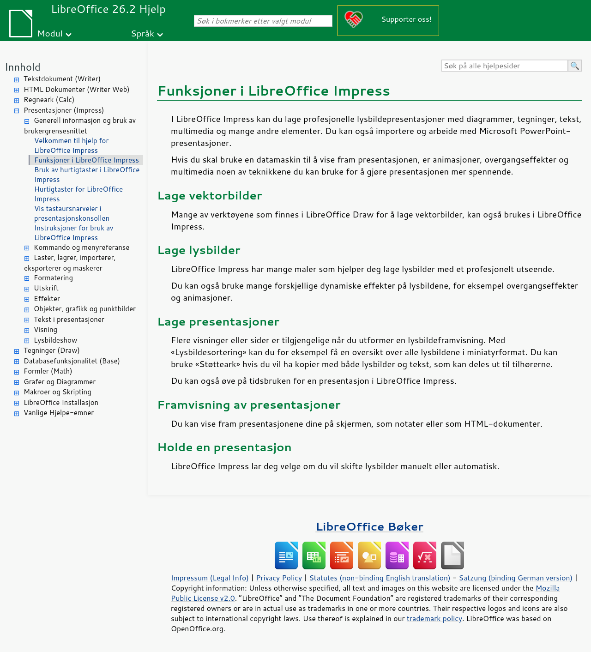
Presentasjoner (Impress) (64, 110)
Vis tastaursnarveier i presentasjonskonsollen (71, 213)
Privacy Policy (279, 578)
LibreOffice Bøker (369, 526)
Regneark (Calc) (49, 99)
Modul (50, 33)
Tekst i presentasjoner (69, 319)
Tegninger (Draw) (52, 350)
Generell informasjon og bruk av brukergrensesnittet (80, 125)
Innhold (23, 67)
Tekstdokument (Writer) (62, 79)
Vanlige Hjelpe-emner (59, 412)
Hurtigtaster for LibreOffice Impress (78, 194)
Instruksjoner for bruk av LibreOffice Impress (73, 232)
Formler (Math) (48, 371)
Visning (45, 329)
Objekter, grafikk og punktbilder (85, 309)
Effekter (47, 298)
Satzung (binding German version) (516, 578)
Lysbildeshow (55, 340)
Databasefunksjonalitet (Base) (72, 361)
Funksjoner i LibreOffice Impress (86, 160)
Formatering (53, 278)
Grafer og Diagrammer (60, 381)
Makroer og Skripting (57, 392)
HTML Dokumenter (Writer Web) (77, 89)
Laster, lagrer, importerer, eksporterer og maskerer (70, 263)
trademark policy (434, 618)
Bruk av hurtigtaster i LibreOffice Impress (86, 174)
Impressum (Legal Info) (210, 578)
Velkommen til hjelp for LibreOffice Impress (71, 145)
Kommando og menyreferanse (81, 247)
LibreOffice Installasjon (61, 402)
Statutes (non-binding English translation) (379, 578)
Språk (142, 33)
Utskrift (46, 288)
